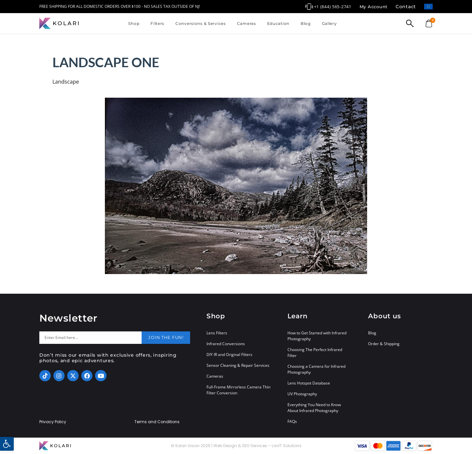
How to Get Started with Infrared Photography (316, 336)
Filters (157, 23)
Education (278, 23)
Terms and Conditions (157, 421)
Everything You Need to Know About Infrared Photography (314, 407)
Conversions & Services (200, 23)
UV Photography (302, 394)
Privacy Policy (52, 421)
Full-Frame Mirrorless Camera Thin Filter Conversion (238, 390)
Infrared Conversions (225, 343)
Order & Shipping (384, 343)
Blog (306, 23)
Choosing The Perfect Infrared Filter (314, 352)
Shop (133, 23)
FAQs (292, 421)
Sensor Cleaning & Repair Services (237, 365)
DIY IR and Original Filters (229, 354)
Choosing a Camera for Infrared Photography (316, 369)
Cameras (246, 23)
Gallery (329, 23)
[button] (7, 444)
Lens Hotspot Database (308, 383)
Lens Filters (216, 333)
